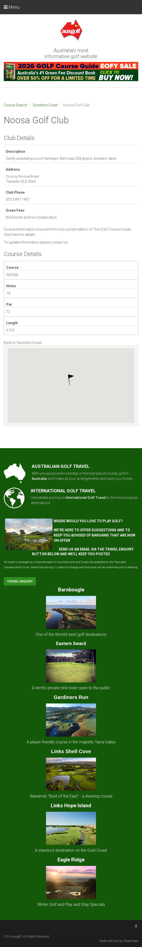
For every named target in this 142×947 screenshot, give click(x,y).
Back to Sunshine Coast (23, 343)
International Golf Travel (86, 498)
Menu (12, 7)
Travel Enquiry (20, 581)
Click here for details (19, 235)
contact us (59, 242)
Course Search (15, 105)
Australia (39, 479)
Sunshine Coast (45, 105)
